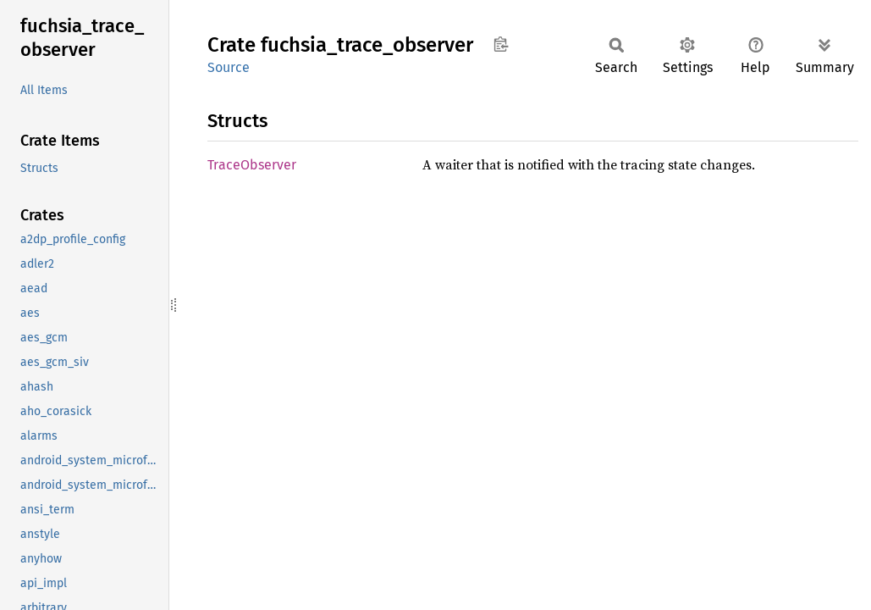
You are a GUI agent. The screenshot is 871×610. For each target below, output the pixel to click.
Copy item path (501, 44)
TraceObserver (251, 165)
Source (228, 67)
